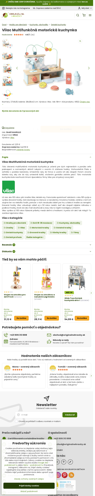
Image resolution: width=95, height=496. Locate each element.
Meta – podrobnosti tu (33, 465)
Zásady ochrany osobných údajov (29, 479)
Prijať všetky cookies (29, 485)
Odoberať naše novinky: (46, 408)
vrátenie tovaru (23, 149)
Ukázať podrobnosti (29, 491)
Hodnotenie (7, 34)
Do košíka (66, 119)
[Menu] (90, 15)
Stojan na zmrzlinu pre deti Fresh (15, 295)
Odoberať (70, 415)
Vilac (12, 137)
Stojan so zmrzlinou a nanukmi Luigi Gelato (44, 295)
